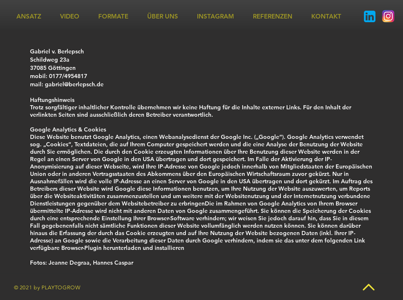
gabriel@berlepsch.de (74, 84)
